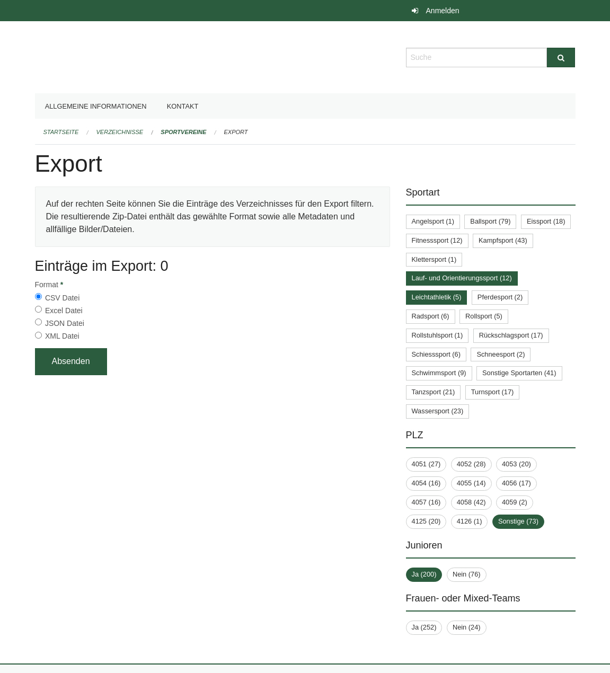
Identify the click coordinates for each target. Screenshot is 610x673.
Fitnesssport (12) (437, 240)
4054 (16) (426, 483)
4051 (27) (426, 464)
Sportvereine (183, 132)
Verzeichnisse (120, 132)
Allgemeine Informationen (96, 106)
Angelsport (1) (433, 221)
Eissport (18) (546, 221)
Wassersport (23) (438, 411)
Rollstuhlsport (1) (437, 335)
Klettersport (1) (434, 259)
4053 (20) (516, 464)
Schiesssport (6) (436, 354)
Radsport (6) (430, 316)
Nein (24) (467, 627)
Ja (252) (424, 627)
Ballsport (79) (490, 221)
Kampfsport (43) (503, 240)
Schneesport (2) (500, 354)
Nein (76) (467, 574)
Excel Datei (64, 310)
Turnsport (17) (492, 392)
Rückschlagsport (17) (511, 335)
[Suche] (561, 57)
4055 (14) (471, 483)
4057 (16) (426, 502)
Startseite (61, 132)
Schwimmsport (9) (439, 373)
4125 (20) (426, 521)
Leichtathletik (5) (437, 297)
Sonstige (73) (518, 521)
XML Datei (62, 336)
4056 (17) (516, 483)
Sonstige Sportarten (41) (519, 373)
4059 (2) (514, 502)
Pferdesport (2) (500, 297)
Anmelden (442, 10)
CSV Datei (62, 298)
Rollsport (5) (483, 316)
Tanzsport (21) (433, 392)
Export (236, 132)
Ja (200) (424, 574)
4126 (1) (469, 521)
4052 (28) (471, 464)
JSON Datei (64, 323)
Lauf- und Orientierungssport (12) (462, 278)
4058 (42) (471, 502)
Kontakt (183, 106)
